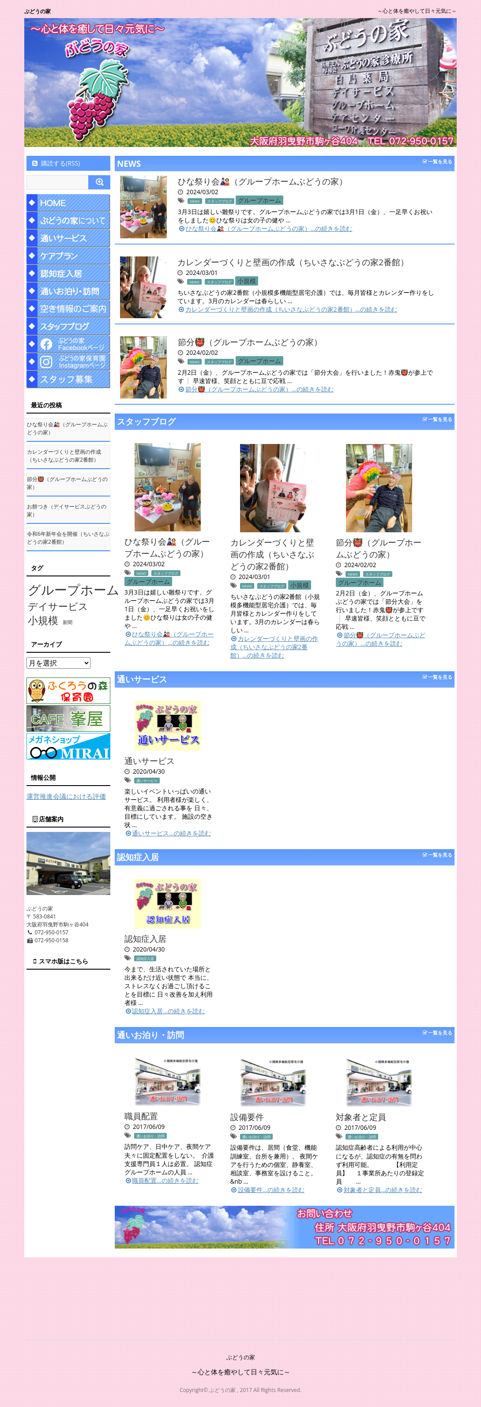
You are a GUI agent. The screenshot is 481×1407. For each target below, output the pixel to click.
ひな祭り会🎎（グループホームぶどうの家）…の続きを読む (265, 228)
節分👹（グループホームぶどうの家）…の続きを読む (256, 389)
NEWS (129, 163)
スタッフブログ (219, 201)
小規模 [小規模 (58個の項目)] (43, 620)
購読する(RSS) (55, 163)
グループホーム (259, 200)
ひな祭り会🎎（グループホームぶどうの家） (262, 181)
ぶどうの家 (37, 11)
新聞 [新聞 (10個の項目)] (67, 622)
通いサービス (142, 679)
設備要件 (247, 1116)
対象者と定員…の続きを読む (379, 1189)
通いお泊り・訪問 (150, 1034)
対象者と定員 (361, 1116)
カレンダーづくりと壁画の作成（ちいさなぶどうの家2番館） (293, 261)
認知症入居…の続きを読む (164, 1011)
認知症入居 (138, 856)
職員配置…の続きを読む (161, 1180)
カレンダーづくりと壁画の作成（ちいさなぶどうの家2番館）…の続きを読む (287, 309)
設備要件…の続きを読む (267, 1189)
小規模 (246, 281)
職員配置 (141, 1115)
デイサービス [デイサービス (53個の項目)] (58, 606)
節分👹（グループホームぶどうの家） (250, 341)
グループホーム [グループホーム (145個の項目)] (74, 589)
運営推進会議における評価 (66, 796)
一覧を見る (437, 161)
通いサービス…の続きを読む (167, 833)
